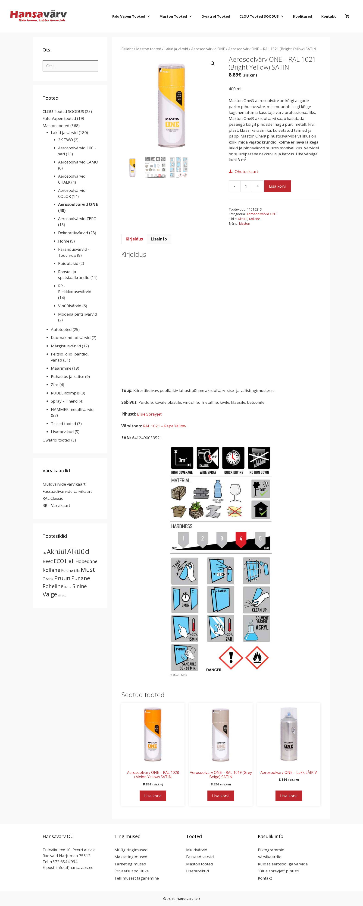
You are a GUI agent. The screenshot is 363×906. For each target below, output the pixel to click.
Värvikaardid (270, 856)
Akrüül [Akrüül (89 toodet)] (56, 551)
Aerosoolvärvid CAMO (78, 162)
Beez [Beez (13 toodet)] (48, 561)
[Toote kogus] (246, 186)
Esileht (127, 48)
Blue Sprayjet (149, 414)
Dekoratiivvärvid (73, 232)
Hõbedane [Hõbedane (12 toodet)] (86, 561)
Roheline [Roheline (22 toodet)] (53, 586)
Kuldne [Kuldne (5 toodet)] (67, 570)
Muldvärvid (196, 849)
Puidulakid (68, 263)
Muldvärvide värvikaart (64, 484)
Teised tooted (63, 423)
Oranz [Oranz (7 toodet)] (48, 578)
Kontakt (328, 16)
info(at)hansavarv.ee (74, 867)
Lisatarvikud (62, 431)
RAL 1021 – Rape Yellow (164, 426)
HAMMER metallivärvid (72, 409)
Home (63, 241)
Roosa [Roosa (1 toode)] (68, 587)
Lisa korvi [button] (153, 795)
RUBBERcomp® (65, 393)
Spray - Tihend (64, 401)
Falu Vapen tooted (133, 16)
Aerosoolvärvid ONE (208, 48)
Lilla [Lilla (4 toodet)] (77, 570)
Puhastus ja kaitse (67, 376)
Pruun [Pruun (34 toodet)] (62, 578)
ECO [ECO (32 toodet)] (59, 561)
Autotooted (61, 329)
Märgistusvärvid (66, 346)
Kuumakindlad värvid (71, 337)
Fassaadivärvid (200, 856)
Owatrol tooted (215, 16)
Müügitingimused (131, 849)
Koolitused (302, 16)
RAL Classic (53, 498)
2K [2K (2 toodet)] (44, 553)
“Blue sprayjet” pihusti (278, 871)
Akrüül (242, 219)
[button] (213, 63)
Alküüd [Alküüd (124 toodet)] (78, 551)
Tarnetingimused (130, 864)
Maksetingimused (130, 856)
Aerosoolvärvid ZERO (77, 218)
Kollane (254, 219)
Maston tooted (178, 16)
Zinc (55, 384)
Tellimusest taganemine (136, 878)
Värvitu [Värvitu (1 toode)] (62, 595)
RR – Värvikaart (56, 505)
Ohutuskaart (246, 171)
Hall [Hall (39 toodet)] (70, 561)
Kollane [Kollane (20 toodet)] (51, 570)
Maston (244, 223)
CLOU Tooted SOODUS (263, 16)
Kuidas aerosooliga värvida (283, 864)
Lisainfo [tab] (159, 239)
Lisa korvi (277, 186)
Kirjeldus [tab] (134, 239)
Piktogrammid (271, 849)
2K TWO (65, 139)
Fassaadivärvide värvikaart (67, 491)
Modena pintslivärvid (77, 314)
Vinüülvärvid (69, 305)
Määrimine (61, 368)
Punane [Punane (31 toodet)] (80, 578)
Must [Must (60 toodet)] (88, 569)
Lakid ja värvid (176, 48)
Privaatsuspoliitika (131, 871)
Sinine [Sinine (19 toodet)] (79, 586)
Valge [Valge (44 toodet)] (50, 594)
